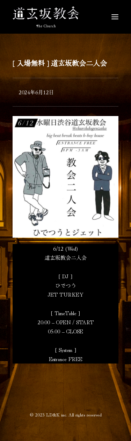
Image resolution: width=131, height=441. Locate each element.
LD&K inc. (56, 414)
